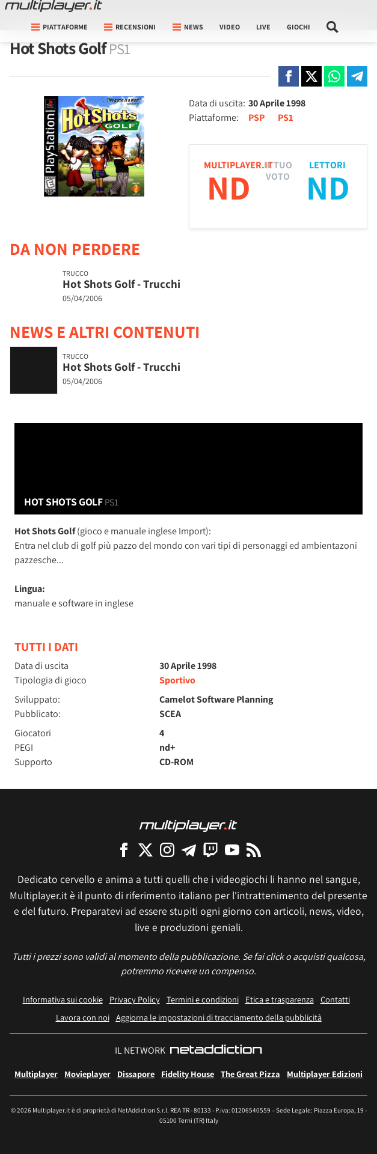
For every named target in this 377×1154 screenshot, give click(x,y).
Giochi (298, 26)
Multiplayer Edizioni (325, 1073)
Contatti (335, 999)
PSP (256, 117)
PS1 (285, 117)
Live (263, 26)
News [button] (188, 26)
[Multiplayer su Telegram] (189, 849)
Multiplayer (36, 1073)
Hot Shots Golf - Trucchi (121, 283)
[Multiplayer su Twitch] (210, 849)
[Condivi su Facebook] (288, 76)
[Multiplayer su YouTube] (232, 849)
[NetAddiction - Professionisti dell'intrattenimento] (216, 1050)
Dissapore (136, 1073)
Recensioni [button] (130, 26)
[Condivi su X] (311, 76)
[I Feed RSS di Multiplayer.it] (254, 849)
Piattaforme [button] (59, 26)
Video (229, 26)
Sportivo (177, 680)
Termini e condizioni (203, 999)
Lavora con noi (82, 1017)
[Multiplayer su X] (145, 849)
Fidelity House (187, 1073)
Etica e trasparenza (279, 999)
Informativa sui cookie (63, 999)
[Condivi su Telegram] (357, 76)
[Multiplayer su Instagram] (167, 849)
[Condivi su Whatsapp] (334, 76)
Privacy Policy (134, 999)
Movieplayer (87, 1073)
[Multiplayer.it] (53, 6)
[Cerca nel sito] (333, 27)
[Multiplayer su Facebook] (124, 849)
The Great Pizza (250, 1073)
